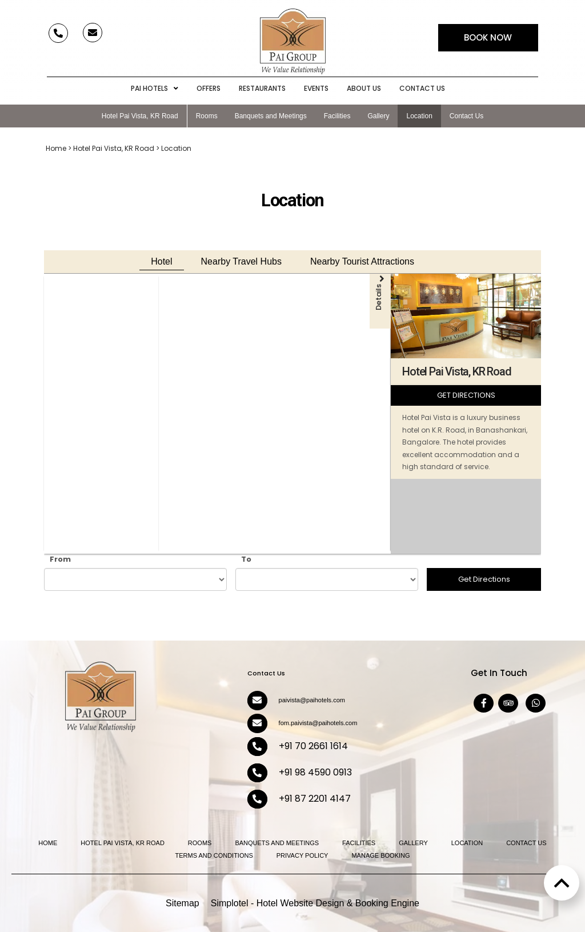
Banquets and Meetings (271, 116)
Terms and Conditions (214, 855)
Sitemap (182, 903)
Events (316, 88)
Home (56, 148)
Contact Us (422, 88)
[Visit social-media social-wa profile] (536, 703)
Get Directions (484, 579)
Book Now (488, 37)
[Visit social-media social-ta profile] (508, 703)
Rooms (207, 116)
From (60, 559)
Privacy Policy (302, 855)
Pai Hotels (154, 88)
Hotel (161, 261)
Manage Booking (380, 855)
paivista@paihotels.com (312, 700)
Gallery (378, 116)
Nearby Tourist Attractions (362, 261)
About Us (364, 88)
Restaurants (262, 88)
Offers (209, 88)
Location (419, 116)
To (246, 559)
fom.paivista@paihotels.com (318, 722)
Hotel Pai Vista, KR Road (140, 116)
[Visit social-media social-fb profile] (484, 703)
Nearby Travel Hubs (241, 261)
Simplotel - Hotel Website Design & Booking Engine (315, 903)
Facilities (337, 116)
